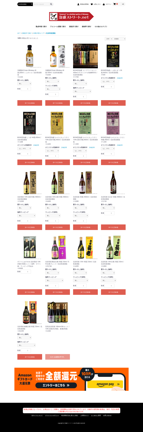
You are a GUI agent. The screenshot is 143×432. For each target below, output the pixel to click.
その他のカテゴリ (101, 26)
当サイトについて (37, 415)
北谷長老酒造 (51, 33)
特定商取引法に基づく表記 (69, 415)
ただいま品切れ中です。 (57, 357)
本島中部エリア (38, 33)
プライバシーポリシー (52, 415)
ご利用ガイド (84, 415)
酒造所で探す (74, 26)
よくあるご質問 (96, 415)
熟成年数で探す (41, 26)
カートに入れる (30, 103)
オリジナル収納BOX (108, 78)
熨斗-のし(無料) (23, 80)
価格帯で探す (86, 26)
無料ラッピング (78, 88)
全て (19, 33)
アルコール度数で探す (58, 26)
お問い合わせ (107, 415)
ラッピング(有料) (51, 86)
